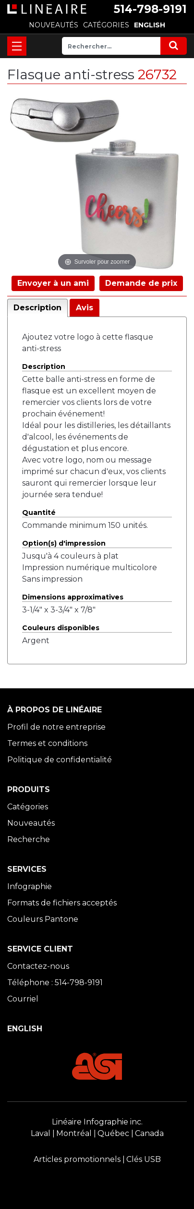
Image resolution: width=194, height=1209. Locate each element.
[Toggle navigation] (16, 46)
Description (37, 307)
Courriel (22, 998)
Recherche (28, 839)
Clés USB (143, 1159)
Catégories (27, 806)
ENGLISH (149, 25)
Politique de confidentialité (59, 759)
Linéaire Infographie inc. (97, 1121)
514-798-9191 (150, 9)
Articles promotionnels (77, 1159)
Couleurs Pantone (42, 919)
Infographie (29, 886)
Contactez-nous (38, 966)
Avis (84, 307)
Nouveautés (31, 823)
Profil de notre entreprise (56, 727)
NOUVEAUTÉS (53, 25)
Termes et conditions (47, 743)
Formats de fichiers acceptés (62, 902)
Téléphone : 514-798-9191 (55, 982)
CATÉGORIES (106, 25)
